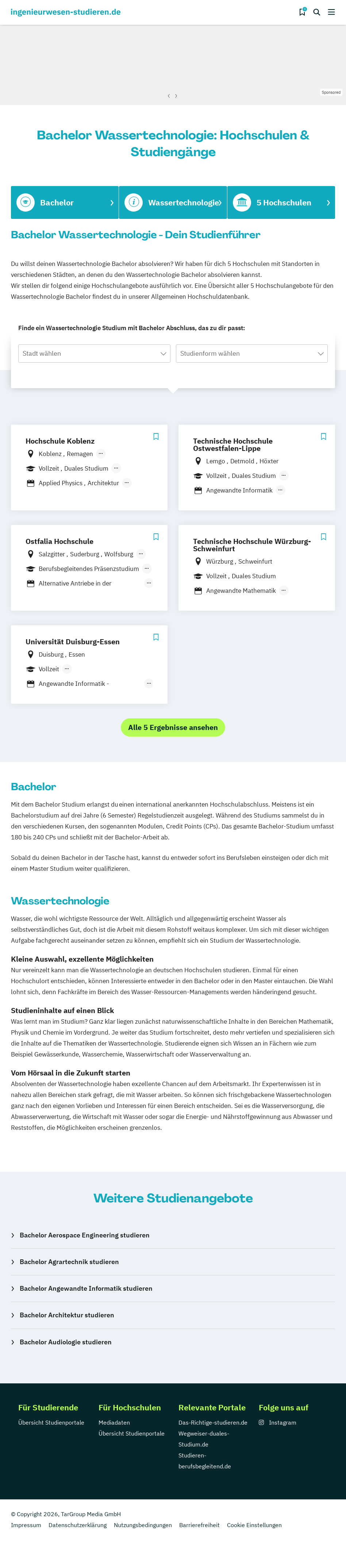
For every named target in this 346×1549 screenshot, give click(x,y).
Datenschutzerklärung (78, 1525)
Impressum (26, 1525)
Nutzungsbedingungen (143, 1525)
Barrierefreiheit (199, 1525)
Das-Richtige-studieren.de (212, 1422)
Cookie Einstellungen (254, 1525)
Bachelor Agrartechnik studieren (69, 1262)
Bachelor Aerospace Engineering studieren (85, 1235)
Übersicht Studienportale (51, 1422)
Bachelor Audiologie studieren (66, 1342)
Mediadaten (114, 1422)
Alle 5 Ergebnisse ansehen (173, 727)
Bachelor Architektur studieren (67, 1315)
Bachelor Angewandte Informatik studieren (86, 1288)
